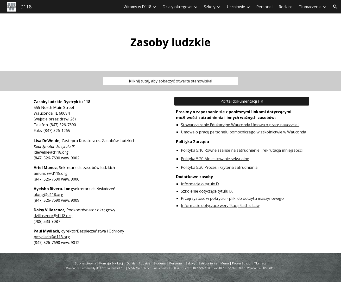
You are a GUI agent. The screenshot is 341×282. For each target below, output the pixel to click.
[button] (335, 7)
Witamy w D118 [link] (137, 6)
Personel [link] (264, 6)
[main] (170, 42)
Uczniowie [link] (236, 6)
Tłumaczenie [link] (310, 6)
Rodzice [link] (285, 6)
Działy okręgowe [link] (178, 6)
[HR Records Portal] (241, 101)
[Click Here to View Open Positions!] (170, 81)
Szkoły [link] (209, 6)
